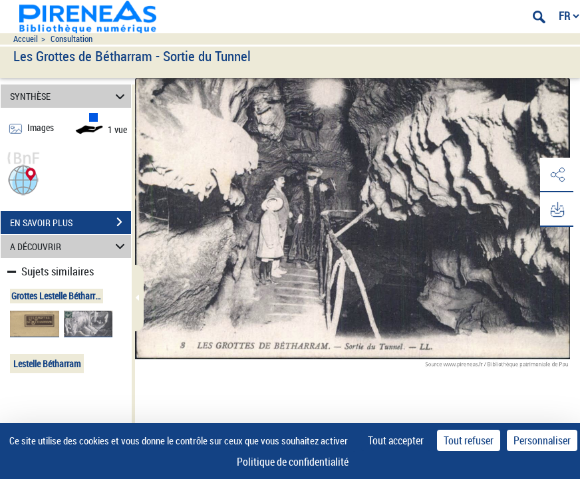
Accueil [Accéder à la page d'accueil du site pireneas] (25, 39)
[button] (23, 178)
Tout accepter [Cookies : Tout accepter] (396, 440)
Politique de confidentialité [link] (293, 461)
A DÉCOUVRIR (69, 246)
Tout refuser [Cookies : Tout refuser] (469, 440)
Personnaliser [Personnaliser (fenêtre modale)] (542, 440)
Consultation (71, 39)
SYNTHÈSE (69, 96)
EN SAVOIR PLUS (70, 222)
